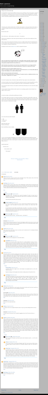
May (43, 52)
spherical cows (14, 46)
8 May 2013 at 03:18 (11, 183)
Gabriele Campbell (9, 202)
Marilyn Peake (8, 348)
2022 (42, 27)
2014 (42, 39)
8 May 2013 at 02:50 (9, 176)
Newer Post (3, 390)
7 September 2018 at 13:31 (12, 361)
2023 (42, 26)
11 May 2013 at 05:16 (10, 306)
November (43, 43)
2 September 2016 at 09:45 (16, 336)
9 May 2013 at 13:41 (13, 240)
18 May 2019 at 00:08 (11, 372)
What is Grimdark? (44, 57)
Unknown (5, 228)
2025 (42, 23)
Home (20, 390)
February (43, 81)
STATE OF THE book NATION (44, 69)
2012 (42, 84)
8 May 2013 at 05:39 (10, 220)
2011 (42, 86)
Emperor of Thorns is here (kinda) (44, 76)
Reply (4, 180)
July (42, 49)
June (43, 50)
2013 (42, 40)
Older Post (36, 390)
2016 (42, 36)
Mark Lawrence (5, 4)
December (43, 42)
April (43, 78)
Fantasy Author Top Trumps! (44, 59)
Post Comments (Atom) (9, 392)
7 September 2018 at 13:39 (15, 348)
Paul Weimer (5, 183)
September (43, 46)
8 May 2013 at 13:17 (15, 202)
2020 (42, 30)
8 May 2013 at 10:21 (15, 236)
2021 (42, 29)
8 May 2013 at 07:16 (8, 252)
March (43, 80)
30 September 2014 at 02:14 (11, 311)
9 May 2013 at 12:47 (14, 267)
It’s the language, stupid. (43, 54)
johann (4, 176)
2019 (42, 32)
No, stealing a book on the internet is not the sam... (44, 66)
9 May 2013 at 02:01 (12, 292)
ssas (4, 252)
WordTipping (8, 240)
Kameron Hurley (8, 267)
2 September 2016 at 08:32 (11, 317)
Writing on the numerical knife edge (44, 62)
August (43, 47)
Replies (6, 192)
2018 (42, 33)
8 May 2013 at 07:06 (10, 228)
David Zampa (5, 372)
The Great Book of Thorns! (43, 73)
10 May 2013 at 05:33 (10, 300)
